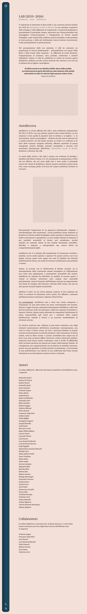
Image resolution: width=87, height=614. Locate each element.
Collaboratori (41, 19)
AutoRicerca (23, 19)
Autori (32, 19)
